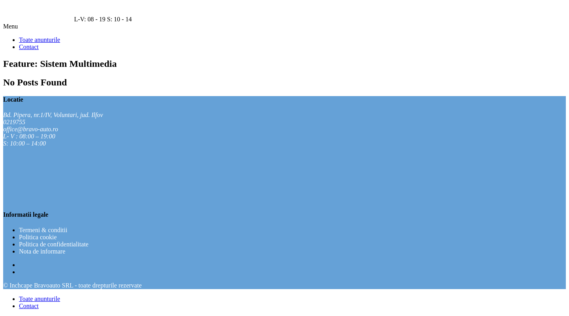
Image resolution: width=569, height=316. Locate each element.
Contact (29, 306)
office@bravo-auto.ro (30, 129)
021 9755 (15, 19)
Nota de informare (42, 251)
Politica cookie (38, 237)
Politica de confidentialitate (54, 244)
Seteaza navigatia (50, 19)
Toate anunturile (39, 298)
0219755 (14, 122)
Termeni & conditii (43, 230)
